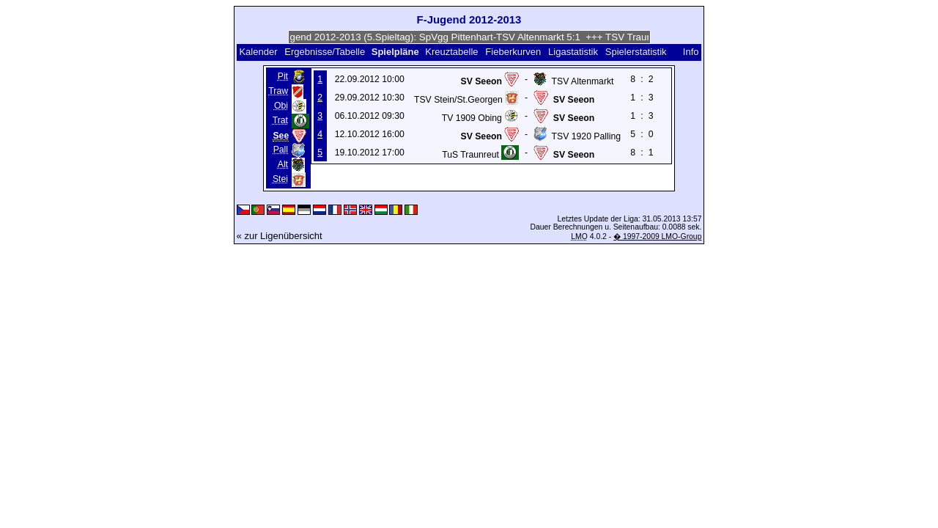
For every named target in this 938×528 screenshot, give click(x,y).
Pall (280, 149)
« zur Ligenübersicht (279, 235)
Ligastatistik (573, 51)
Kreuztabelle (451, 51)
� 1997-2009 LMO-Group (657, 236)
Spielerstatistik (636, 51)
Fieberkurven (513, 51)
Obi (281, 105)
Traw (278, 91)
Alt (283, 164)
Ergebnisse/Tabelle (324, 51)
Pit (283, 76)
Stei (280, 179)
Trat (280, 120)
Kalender (258, 51)
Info (691, 51)
